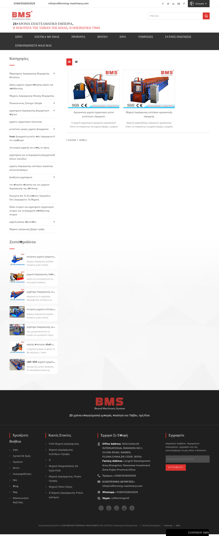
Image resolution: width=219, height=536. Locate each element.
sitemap (168, 527)
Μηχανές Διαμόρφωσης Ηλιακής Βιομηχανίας (31, 95)
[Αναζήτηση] (206, 16)
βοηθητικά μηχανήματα (20, 177)
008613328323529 (127, 493)
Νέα (15, 481)
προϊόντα (78, 37)
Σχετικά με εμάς (46, 37)
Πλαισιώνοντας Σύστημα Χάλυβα (25, 103)
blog (15, 487)
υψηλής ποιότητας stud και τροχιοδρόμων (41, 346)
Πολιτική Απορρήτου (151, 527)
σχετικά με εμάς (22, 457)
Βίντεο (103, 37)
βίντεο (16, 469)
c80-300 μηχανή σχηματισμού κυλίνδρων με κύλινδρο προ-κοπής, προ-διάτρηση (41, 363)
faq (15, 493)
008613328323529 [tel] (125, 477)
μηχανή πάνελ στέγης (60, 488)
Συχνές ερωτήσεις (178, 37)
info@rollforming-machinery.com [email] (122, 487)
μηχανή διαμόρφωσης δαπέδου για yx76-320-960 (41, 276)
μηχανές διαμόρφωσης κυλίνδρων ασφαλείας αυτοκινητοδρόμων (31, 168)
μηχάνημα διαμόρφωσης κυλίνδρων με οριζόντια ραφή (41, 293)
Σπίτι (18, 37)
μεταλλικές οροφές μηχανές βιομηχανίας (29, 129)
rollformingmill (120, 499)
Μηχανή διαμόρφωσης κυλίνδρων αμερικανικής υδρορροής (137, 108)
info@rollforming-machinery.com (68, 3)
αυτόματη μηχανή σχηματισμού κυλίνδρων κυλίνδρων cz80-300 (41, 258)
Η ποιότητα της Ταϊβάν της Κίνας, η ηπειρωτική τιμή (56, 28)
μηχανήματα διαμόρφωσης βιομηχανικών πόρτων (29, 112)
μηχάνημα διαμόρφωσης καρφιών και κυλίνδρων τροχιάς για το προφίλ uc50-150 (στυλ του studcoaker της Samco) (41, 328)
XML (178, 527)
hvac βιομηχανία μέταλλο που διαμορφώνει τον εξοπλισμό (31, 138)
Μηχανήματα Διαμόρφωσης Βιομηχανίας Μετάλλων (29, 75)
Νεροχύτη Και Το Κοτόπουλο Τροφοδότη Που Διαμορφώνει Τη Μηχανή (29, 197)
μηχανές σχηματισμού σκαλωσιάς (25, 121)
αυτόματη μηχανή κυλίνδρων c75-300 (41, 311)
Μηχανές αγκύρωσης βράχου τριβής (26, 229)
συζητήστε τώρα (198, 533)
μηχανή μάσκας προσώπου (22, 221)
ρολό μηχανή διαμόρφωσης (64, 445)
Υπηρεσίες (145, 37)
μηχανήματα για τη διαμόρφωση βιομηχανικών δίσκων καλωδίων (32, 156)
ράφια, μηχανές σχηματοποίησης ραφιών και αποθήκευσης (31, 86)
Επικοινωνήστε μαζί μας (33, 45)
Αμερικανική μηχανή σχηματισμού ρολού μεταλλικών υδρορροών (89, 108)
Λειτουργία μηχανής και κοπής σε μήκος (29, 147)
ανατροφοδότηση (22, 475)
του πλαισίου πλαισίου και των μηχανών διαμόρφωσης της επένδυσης (29, 186)
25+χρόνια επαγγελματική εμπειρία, (43, 24)
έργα (123, 37)
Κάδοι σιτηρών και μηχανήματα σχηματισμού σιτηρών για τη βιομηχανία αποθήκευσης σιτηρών (31, 210)
